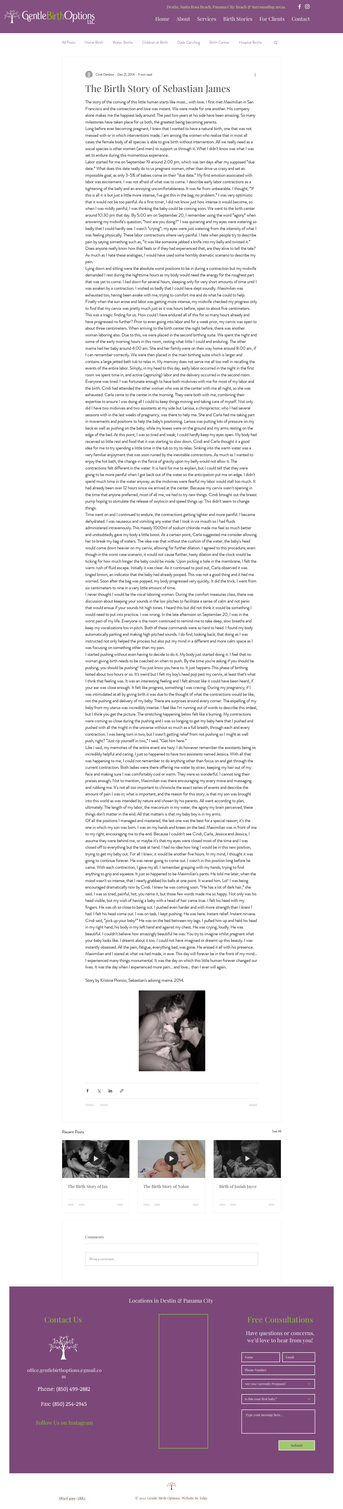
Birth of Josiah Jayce (238, 1186)
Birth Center (219, 42)
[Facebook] (300, 7)
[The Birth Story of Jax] (96, 1159)
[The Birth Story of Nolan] (171, 1159)
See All (276, 1131)
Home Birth (94, 42)
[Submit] (297, 1445)
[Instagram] (307, 7)
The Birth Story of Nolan (166, 1186)
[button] (238, 19)
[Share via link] (122, 1090)
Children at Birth (155, 42)
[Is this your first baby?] (278, 1399)
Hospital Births (250, 42)
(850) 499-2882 (73, 1388)
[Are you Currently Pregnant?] (278, 1384)
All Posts (68, 42)
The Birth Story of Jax (88, 1186)
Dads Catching (188, 42)
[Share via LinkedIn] (110, 1090)
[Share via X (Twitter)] (99, 1090)
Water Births (123, 42)
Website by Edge (195, 1498)
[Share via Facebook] (87, 1090)
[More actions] (255, 74)
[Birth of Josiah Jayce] (247, 1159)
